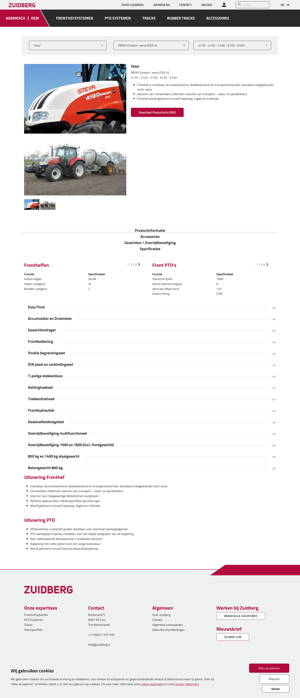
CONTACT (185, 4)
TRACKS (149, 18)
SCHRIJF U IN (232, 637)
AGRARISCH (15, 18)
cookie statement (152, 684)
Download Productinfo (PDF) (157, 112)
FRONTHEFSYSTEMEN (74, 18)
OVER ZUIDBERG (132, 4)
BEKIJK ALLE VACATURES (240, 616)
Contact (157, 619)
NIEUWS (206, 4)
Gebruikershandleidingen (168, 629)
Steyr (37, 45)
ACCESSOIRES (217, 18)
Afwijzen (274, 679)
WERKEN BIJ (161, 4)
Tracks (28, 624)
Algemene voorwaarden (167, 624)
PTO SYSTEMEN (118, 18)
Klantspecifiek (33, 629)
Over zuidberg (161, 614)
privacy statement (187, 684)
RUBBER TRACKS (181, 18)
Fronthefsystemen (36, 614)
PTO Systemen (33, 619)
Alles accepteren (269, 668)
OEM (35, 18)
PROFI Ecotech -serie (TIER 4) (137, 45)
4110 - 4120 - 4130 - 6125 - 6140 (221, 45)
